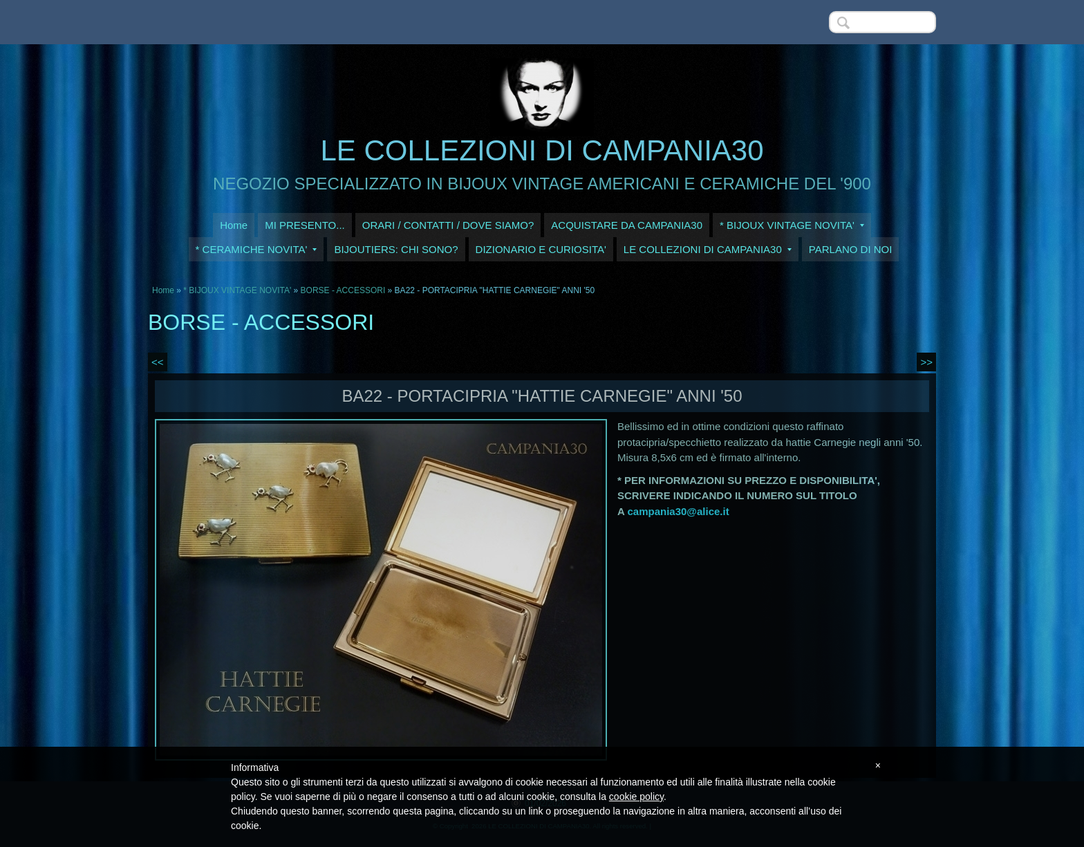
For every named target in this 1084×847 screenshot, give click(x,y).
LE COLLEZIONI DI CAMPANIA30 (541, 150)
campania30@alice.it (678, 511)
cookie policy (636, 796)
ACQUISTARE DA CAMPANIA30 (626, 225)
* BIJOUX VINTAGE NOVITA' (792, 225)
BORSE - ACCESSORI (344, 290)
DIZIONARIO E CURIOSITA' (541, 249)
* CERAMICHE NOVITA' (256, 249)
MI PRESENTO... (305, 225)
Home (233, 225)
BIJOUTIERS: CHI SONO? (396, 249)
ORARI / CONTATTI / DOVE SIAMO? (448, 225)
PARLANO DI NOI (851, 249)
